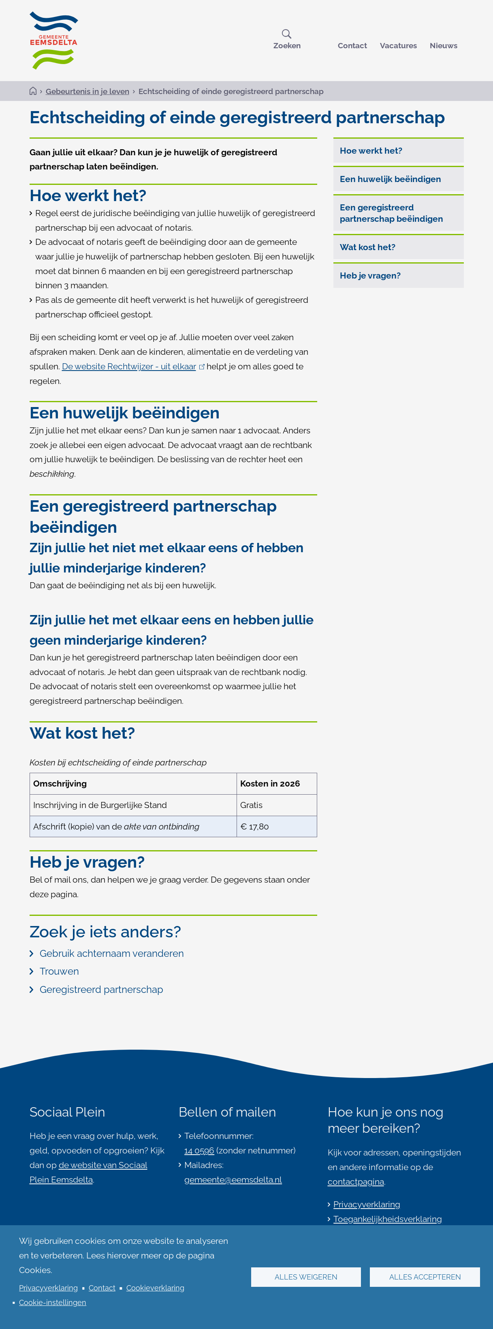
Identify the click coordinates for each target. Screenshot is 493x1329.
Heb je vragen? (370, 275)
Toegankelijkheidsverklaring (387, 1219)
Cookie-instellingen (52, 1302)
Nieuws (443, 45)
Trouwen (54, 971)
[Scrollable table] (173, 795)
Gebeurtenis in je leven (87, 91)
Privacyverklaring (48, 1288)
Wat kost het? (367, 247)
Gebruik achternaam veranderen (107, 953)
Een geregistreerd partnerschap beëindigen (391, 213)
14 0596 (199, 1150)
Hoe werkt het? (371, 151)
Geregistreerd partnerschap (96, 989)
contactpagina (356, 1182)
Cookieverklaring (155, 1288)
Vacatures (398, 45)
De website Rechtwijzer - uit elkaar (133, 366)
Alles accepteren (425, 1277)
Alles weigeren (306, 1277)
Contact (352, 45)
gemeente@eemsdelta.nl (233, 1180)
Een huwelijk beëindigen (390, 179)
